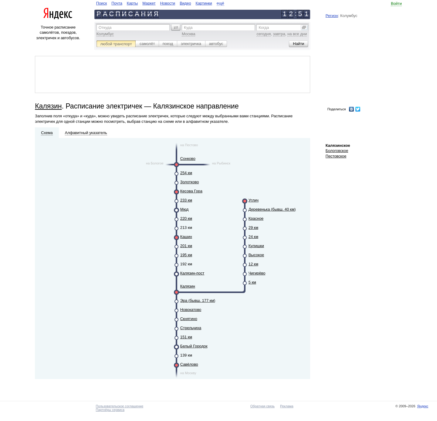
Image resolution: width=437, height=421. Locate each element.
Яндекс (423, 406)
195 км (186, 255)
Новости (167, 3)
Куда (188, 27)
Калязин (48, 106)
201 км (186, 245)
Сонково (187, 158)
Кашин (186, 236)
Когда (264, 27)
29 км (253, 227)
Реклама (286, 406)
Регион (332, 15)
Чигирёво (257, 273)
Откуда (105, 27)
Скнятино (188, 318)
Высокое (256, 255)
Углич (254, 200)
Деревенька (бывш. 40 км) (272, 209)
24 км (253, 236)
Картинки (204, 3)
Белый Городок (194, 346)
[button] (176, 27)
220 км (186, 218)
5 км (252, 282)
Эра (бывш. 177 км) (197, 300)
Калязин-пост (192, 273)
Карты (132, 3)
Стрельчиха (190, 328)
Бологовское (337, 150)
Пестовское (336, 156)
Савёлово (189, 364)
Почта (116, 3)
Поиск (101, 3)
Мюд (184, 209)
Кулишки (256, 245)
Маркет (148, 3)
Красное (256, 218)
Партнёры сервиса (110, 410)
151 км (186, 337)
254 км (186, 173)
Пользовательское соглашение (120, 406)
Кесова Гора (191, 191)
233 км (186, 200)
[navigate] (160, 3)
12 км (253, 264)
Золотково (189, 182)
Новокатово (190, 309)
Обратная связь (262, 406)
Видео (185, 3)
